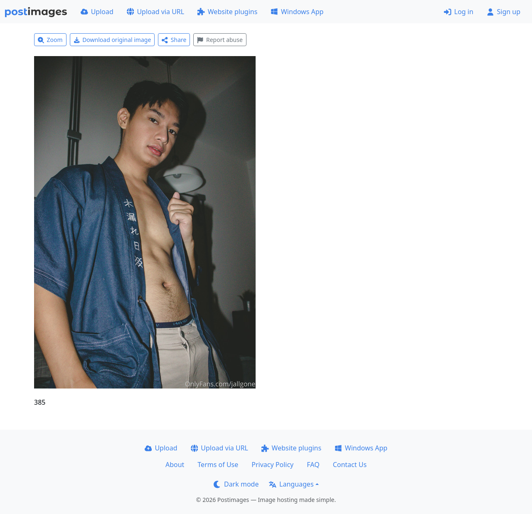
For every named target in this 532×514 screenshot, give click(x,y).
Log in (458, 11)
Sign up (503, 11)
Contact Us (350, 464)
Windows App (297, 11)
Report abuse (219, 40)
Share (174, 40)
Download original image (112, 40)
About (174, 464)
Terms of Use (217, 464)
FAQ (313, 464)
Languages (291, 484)
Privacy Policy (272, 464)
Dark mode (236, 484)
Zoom (50, 40)
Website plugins (227, 11)
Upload (97, 11)
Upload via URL (155, 11)
